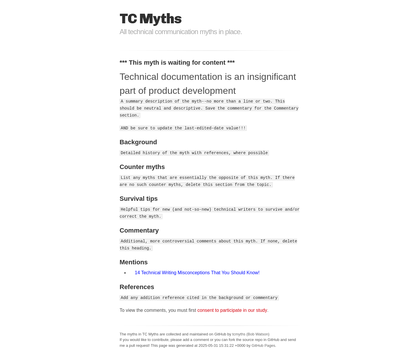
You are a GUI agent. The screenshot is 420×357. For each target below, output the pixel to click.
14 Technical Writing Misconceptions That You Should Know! (197, 272)
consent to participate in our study (232, 310)
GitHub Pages (263, 345)
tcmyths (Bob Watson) (250, 334)
